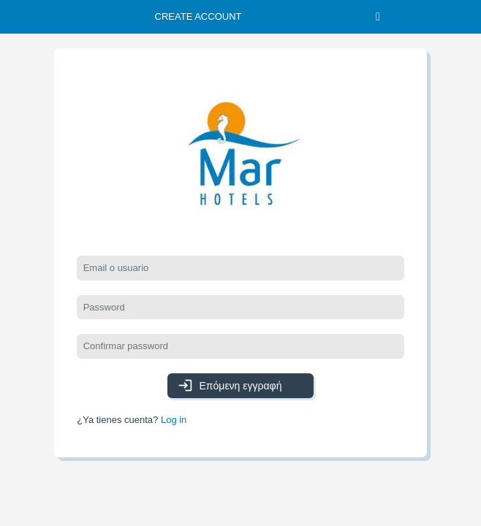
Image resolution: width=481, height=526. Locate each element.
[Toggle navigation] (378, 16)
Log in (173, 419)
